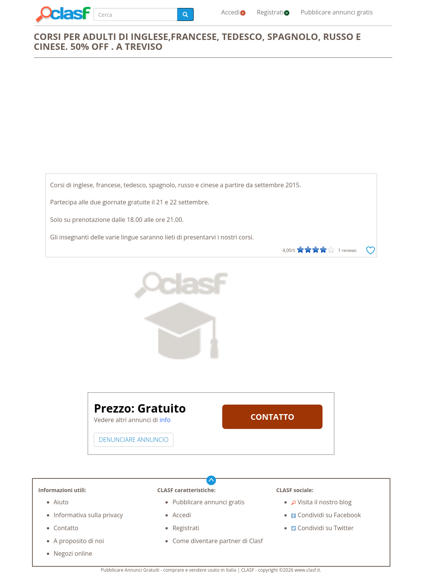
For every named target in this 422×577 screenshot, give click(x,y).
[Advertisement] (211, 116)
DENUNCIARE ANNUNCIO (133, 439)
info (164, 420)
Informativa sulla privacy (88, 515)
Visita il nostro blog (321, 502)
